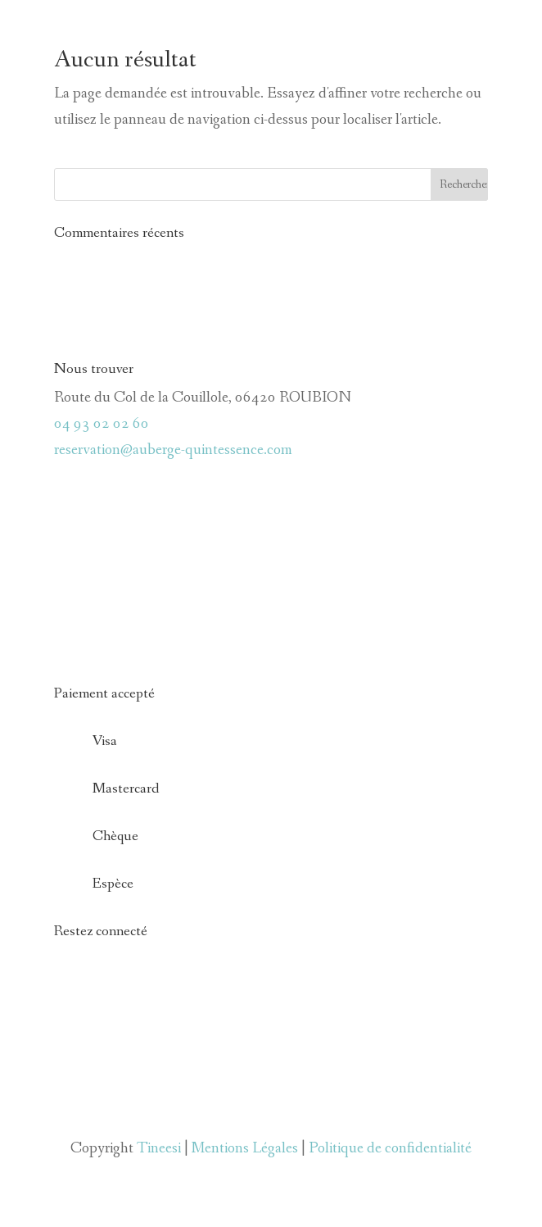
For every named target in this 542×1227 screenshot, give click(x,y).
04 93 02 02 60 (101, 424)
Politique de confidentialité (390, 1148)
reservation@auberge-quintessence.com (173, 450)
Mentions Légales (245, 1148)
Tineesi (159, 1148)
